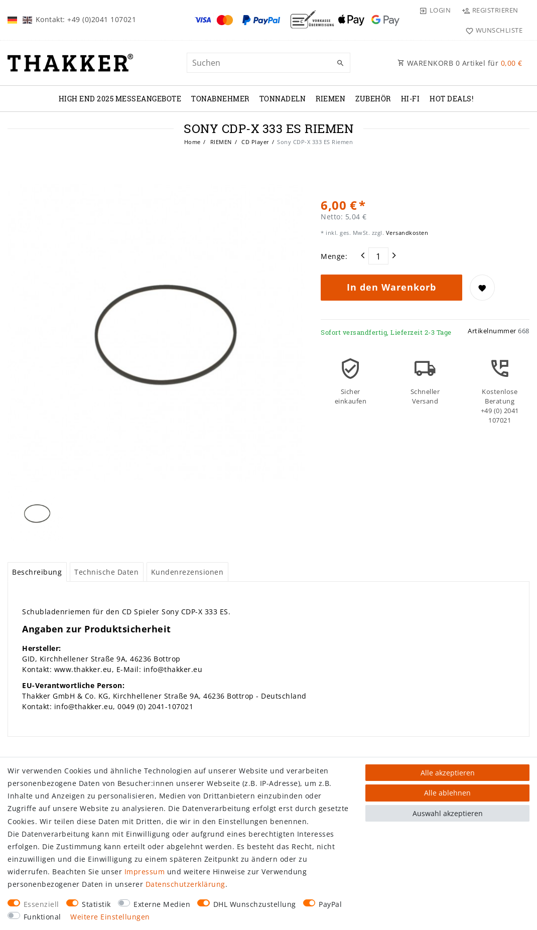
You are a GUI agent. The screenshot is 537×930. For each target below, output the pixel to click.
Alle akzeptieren (448, 772)
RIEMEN (330, 98)
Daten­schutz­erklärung (185, 884)
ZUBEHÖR (373, 98)
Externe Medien (161, 904)
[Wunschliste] (491, 30)
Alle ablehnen (447, 793)
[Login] (435, 10)
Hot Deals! (451, 98)
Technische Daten (106, 572)
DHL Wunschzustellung (254, 904)
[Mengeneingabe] (378, 255)
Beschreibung (37, 572)
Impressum (144, 871)
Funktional (42, 916)
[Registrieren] (489, 10)
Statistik (96, 904)
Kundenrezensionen (187, 572)
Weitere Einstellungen (110, 916)
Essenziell (41, 904)
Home (192, 142)
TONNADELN (282, 98)
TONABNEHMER (220, 98)
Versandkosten (406, 232)
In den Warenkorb (391, 287)
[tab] (37, 572)
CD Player (255, 142)
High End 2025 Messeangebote (120, 98)
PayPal (330, 904)
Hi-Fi (410, 98)
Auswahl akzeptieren (448, 813)
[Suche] (340, 63)
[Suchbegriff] (269, 63)
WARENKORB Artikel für (459, 63)
